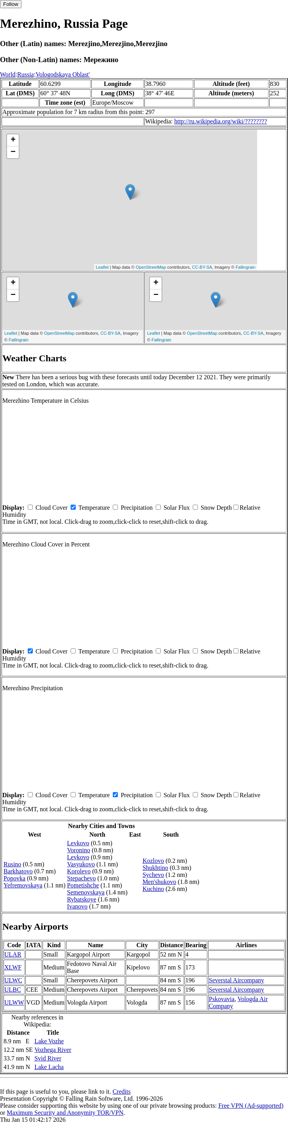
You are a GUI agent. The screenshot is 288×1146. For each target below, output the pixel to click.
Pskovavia (222, 999)
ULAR (12, 954)
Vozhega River (52, 1049)
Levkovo (78, 843)
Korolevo (79, 871)
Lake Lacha (49, 1067)
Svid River (47, 1058)
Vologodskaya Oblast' (63, 74)
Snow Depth (216, 507)
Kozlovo (153, 860)
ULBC (12, 989)
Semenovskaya (86, 892)
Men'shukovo (159, 881)
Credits (121, 1091)
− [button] (13, 152)
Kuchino (153, 888)
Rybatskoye (81, 899)
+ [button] (13, 140)
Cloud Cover (52, 507)
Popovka (14, 878)
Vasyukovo (81, 864)
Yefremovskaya (23, 885)
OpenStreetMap (151, 267)
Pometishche (83, 885)
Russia (25, 74)
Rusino (12, 864)
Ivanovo (77, 906)
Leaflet (102, 267)
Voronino (78, 850)
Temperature (94, 507)
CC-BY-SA (202, 267)
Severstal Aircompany (236, 980)
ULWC (13, 980)
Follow (10, 4)
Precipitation (137, 507)
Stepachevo (81, 878)
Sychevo (153, 874)
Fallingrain (246, 267)
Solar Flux (177, 507)
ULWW (14, 1002)
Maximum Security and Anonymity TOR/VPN (65, 1112)
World (8, 74)
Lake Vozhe (49, 1041)
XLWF (12, 967)
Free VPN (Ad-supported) (250, 1105)
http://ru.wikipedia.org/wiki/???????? (220, 121)
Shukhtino (155, 867)
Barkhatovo (18, 871)
